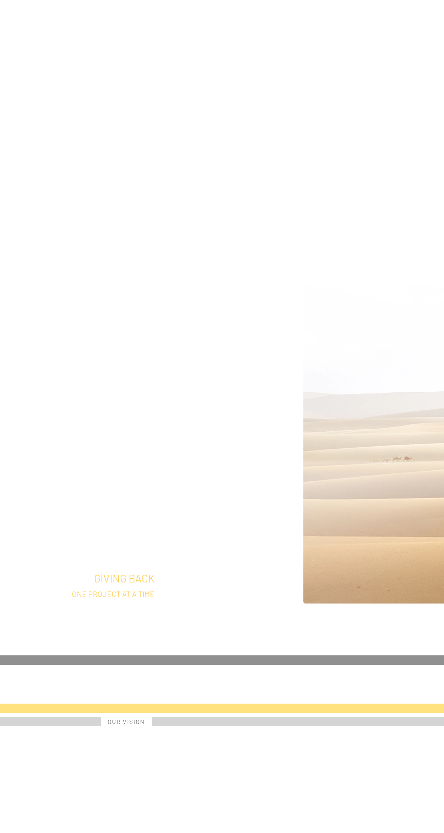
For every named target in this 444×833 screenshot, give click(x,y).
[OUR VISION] (126, 721)
